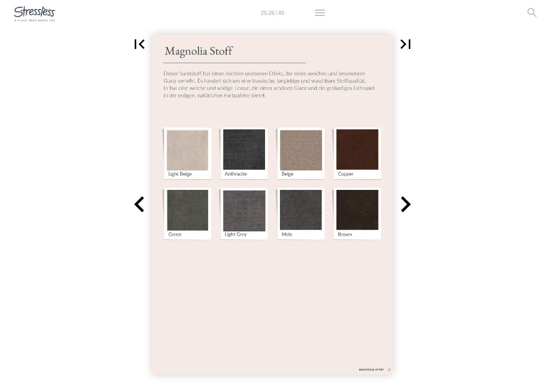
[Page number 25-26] (272, 13)
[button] (139, 44)
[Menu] (320, 13)
